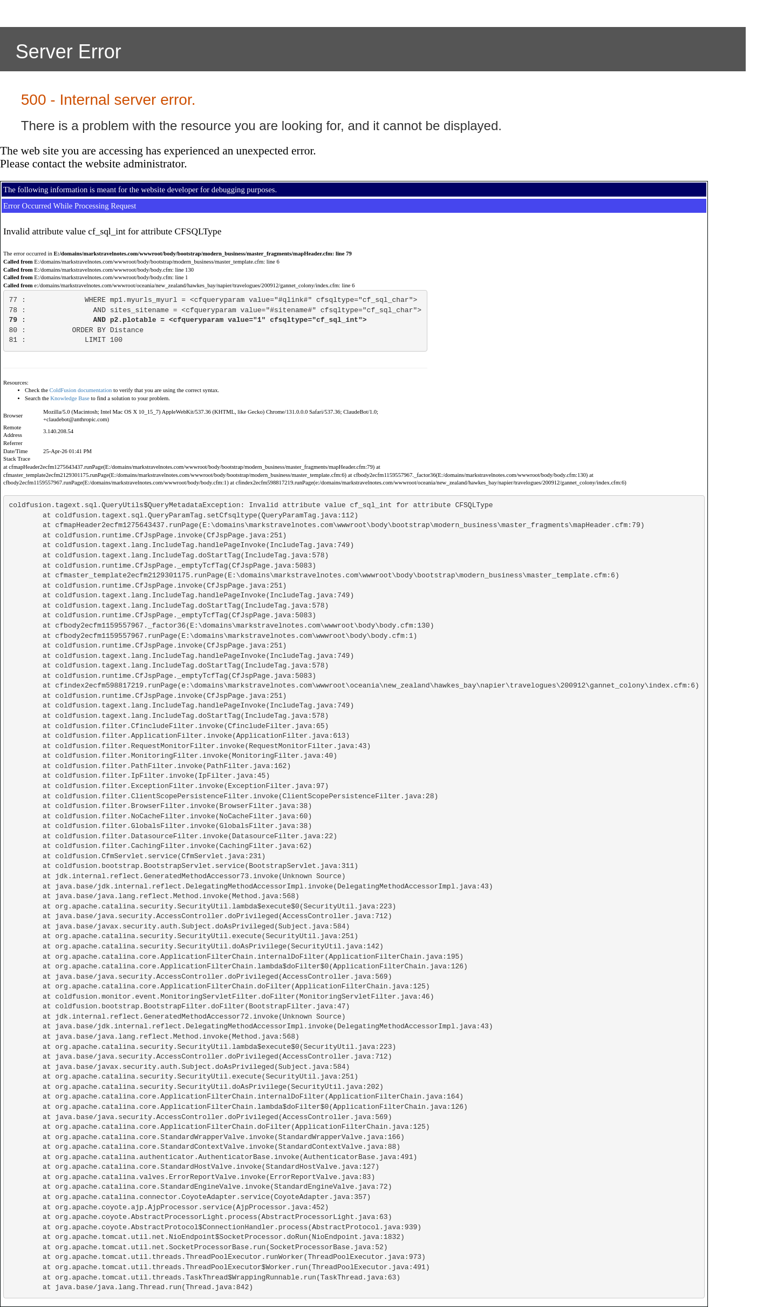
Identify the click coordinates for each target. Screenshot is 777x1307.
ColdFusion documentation (81, 390)
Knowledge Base (70, 398)
